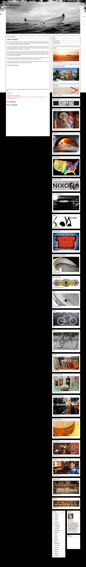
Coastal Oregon (56, 41)
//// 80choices (13, 5)
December (56, 525)
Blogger (55, 564)
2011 (56, 553)
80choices (71, 519)
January (56, 545)
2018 (56, 517)
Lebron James (30, 96)
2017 (56, 519)
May (55, 537)
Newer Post (9, 139)
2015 (56, 523)
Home (28, 139)
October (56, 528)
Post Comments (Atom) (30, 142)
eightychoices (19, 96)
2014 (56, 547)
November (56, 526)
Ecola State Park (56, 43)
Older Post (46, 139)
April (55, 539)
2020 (56, 513)
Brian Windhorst (13, 96)
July (55, 534)
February (56, 543)
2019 (56, 515)
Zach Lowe (14, 98)
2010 (56, 555)
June (55, 536)
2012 (56, 551)
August (55, 532)
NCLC (54, 38)
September (56, 530)
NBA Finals (42, 96)
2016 (56, 521)
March (55, 541)
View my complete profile (73, 531)
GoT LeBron (25, 96)
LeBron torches (37, 96)
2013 (56, 549)
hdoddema (47, 564)
